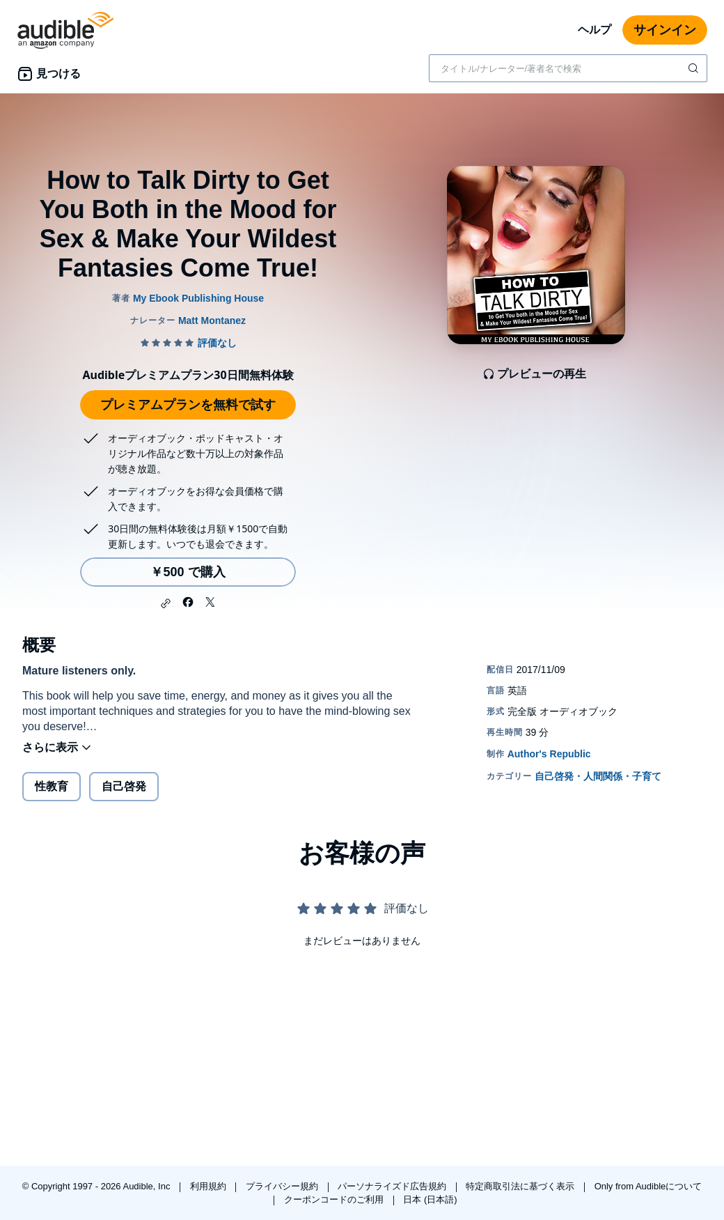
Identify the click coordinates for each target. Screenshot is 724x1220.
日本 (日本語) (430, 1199)
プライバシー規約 (283, 1186)
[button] (165, 603)
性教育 (51, 786)
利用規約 (209, 1186)
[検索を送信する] (694, 68)
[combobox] (568, 68)
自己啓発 (124, 786)
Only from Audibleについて (648, 1186)
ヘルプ (594, 30)
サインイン (665, 30)
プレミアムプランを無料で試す (188, 405)
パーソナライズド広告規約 (393, 1186)
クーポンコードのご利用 (335, 1199)
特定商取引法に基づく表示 (521, 1186)
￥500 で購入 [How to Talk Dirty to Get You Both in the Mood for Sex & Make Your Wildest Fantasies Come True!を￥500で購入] (187, 572)
